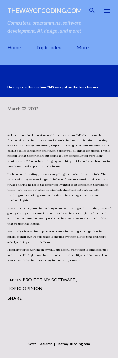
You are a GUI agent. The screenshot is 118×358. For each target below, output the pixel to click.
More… (84, 47)
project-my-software (49, 279)
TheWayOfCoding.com (44, 10)
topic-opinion (24, 288)
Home (14, 47)
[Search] (92, 11)
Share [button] (14, 298)
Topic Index (48, 47)
